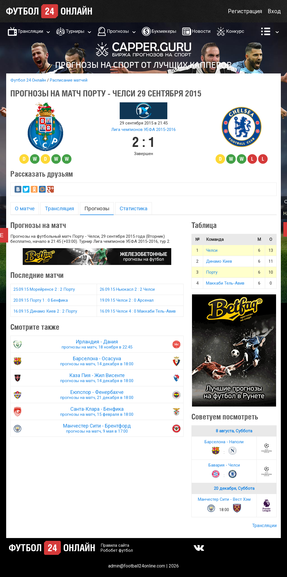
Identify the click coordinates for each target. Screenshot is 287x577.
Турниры (75, 31)
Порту (211, 272)
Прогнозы (118, 31)
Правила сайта (115, 545)
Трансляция (59, 208)
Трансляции (30, 31)
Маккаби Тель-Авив (225, 283)
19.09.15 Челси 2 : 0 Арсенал (127, 300)
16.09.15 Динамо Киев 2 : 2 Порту (45, 311)
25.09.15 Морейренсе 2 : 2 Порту (44, 289)
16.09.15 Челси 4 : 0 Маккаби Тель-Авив (138, 311)
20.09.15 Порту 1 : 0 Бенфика (40, 300)
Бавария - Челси (224, 465)
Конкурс (235, 31)
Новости (201, 31)
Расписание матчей (68, 80)
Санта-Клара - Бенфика (97, 411)
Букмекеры (164, 31)
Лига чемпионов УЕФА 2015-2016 (143, 129)
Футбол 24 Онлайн (28, 80)
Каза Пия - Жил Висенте (97, 377)
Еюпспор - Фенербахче (97, 394)
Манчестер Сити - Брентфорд (97, 428)
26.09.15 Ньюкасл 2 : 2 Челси (127, 289)
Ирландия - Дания (97, 344)
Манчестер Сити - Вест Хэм (224, 499)
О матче (24, 208)
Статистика (133, 208)
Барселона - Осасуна (97, 361)
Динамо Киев (219, 261)
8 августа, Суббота (234, 430)
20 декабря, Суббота (234, 488)
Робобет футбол (117, 550)
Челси (211, 250)
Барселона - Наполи (224, 441)
